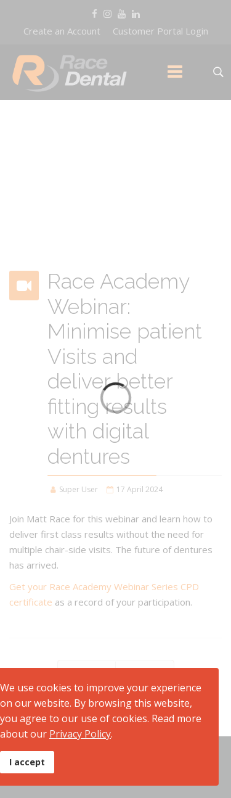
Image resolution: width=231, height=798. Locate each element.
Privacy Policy (80, 734)
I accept (27, 762)
